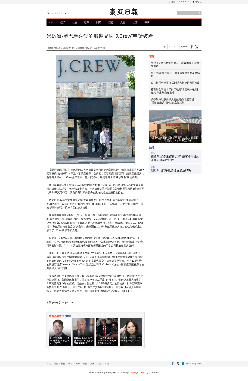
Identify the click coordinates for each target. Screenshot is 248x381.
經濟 (62, 22)
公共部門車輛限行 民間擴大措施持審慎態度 (175, 82)
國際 (98, 22)
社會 (74, 22)
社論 (134, 22)
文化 (122, 22)
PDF (189, 1)
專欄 (146, 22)
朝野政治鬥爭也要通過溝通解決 (171, 170)
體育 (110, 22)
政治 (86, 22)
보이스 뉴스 (181, 1)
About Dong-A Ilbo (192, 363)
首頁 (50, 22)
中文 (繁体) (59, 13)
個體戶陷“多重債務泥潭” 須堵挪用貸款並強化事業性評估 (175, 158)
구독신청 (172, 1)
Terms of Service (96, 372)
